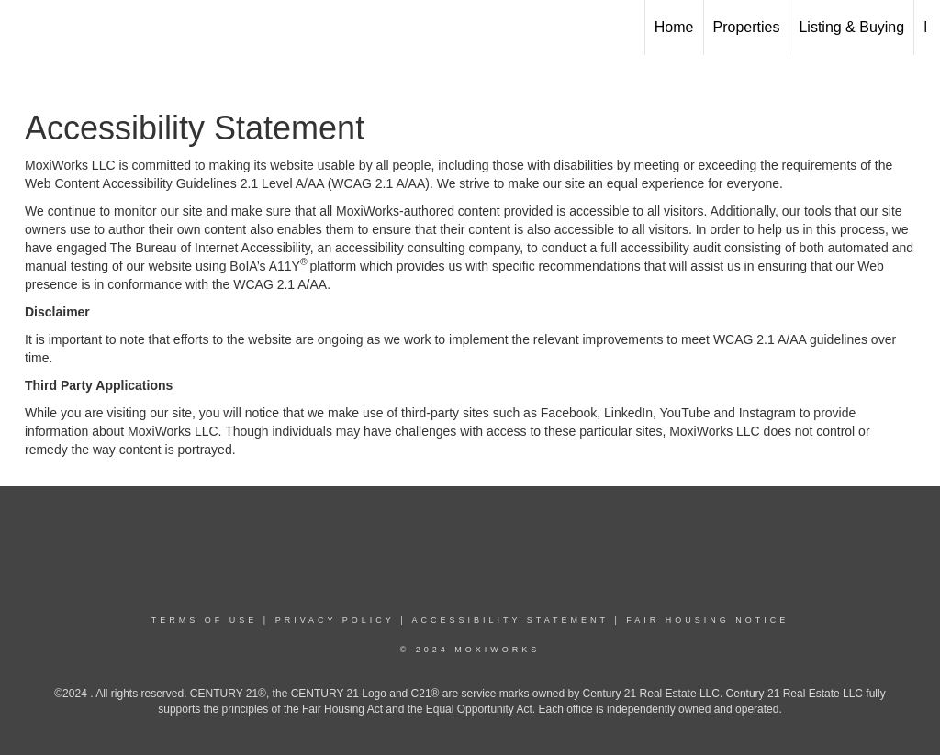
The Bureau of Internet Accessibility (209, 247)
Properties (746, 27)
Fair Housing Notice (707, 620)
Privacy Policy (335, 620)
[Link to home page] (23, 27)
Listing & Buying (851, 27)
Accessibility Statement (510, 620)
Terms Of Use (204, 620)
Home (674, 27)
